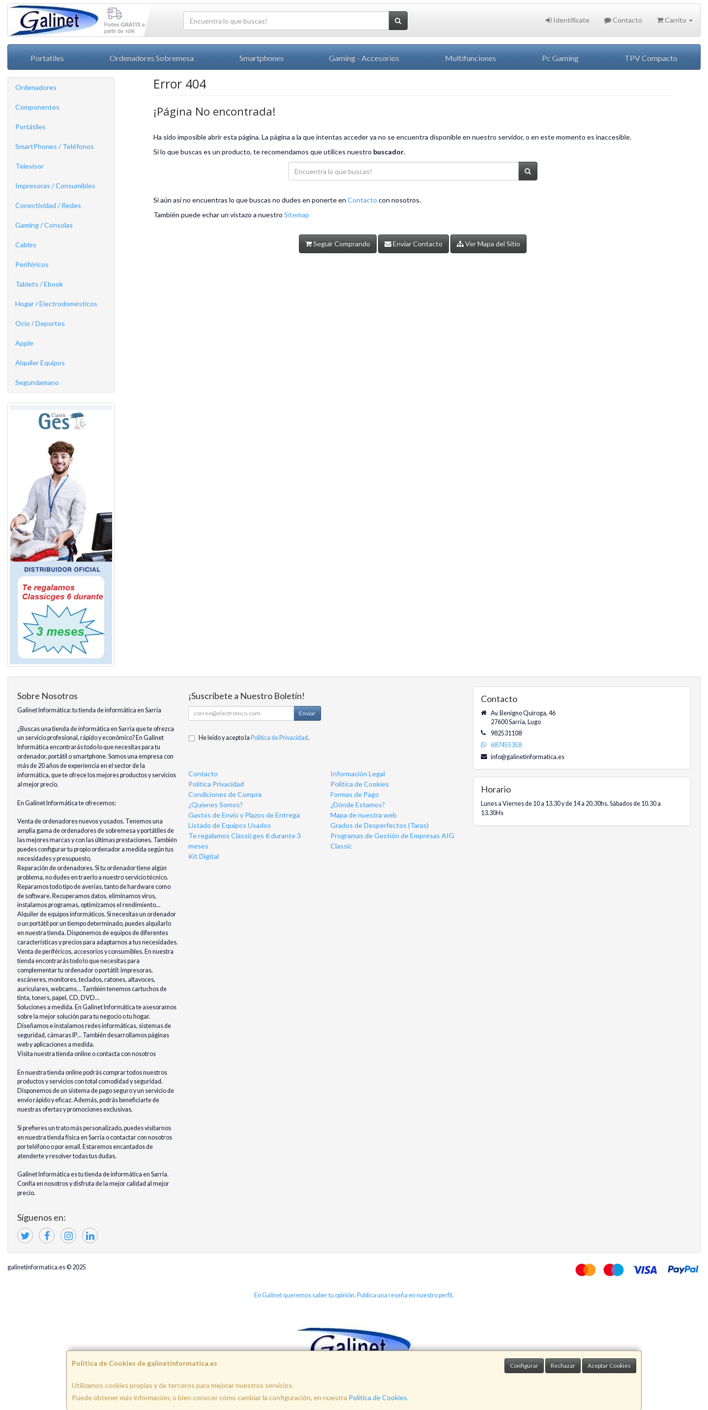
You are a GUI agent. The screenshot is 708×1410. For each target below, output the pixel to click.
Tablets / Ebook (39, 284)
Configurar (524, 1365)
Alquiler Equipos (40, 362)
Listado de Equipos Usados (229, 825)
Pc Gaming (560, 57)
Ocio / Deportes (40, 323)
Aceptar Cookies (609, 1365)
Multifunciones (470, 57)
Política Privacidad (216, 784)
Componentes (37, 107)
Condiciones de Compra (225, 794)
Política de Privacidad (279, 737)
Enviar (307, 713)
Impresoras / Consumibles (55, 185)
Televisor (29, 166)
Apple (24, 343)
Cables (25, 244)
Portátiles (30, 126)
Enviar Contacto (413, 243)
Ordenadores (36, 87)
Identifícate (568, 20)
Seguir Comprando (337, 243)
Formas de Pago (354, 794)
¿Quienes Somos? (215, 804)
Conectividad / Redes (48, 205)
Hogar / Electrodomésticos (56, 303)
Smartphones (261, 57)
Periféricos (32, 264)
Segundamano (37, 382)
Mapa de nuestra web (363, 815)
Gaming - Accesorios (364, 57)
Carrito (675, 20)
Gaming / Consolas (44, 225)
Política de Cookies (378, 1397)
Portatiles (47, 57)
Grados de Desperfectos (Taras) (379, 825)
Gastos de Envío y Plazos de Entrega (244, 815)
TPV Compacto (651, 57)
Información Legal (357, 773)
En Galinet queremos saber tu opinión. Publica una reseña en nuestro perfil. (354, 1295)
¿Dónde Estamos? (357, 804)
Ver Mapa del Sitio (488, 243)
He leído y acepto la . (254, 737)
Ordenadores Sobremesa (152, 57)
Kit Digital (203, 856)
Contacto (623, 20)
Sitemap (296, 214)
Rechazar (563, 1365)
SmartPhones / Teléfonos (54, 146)
